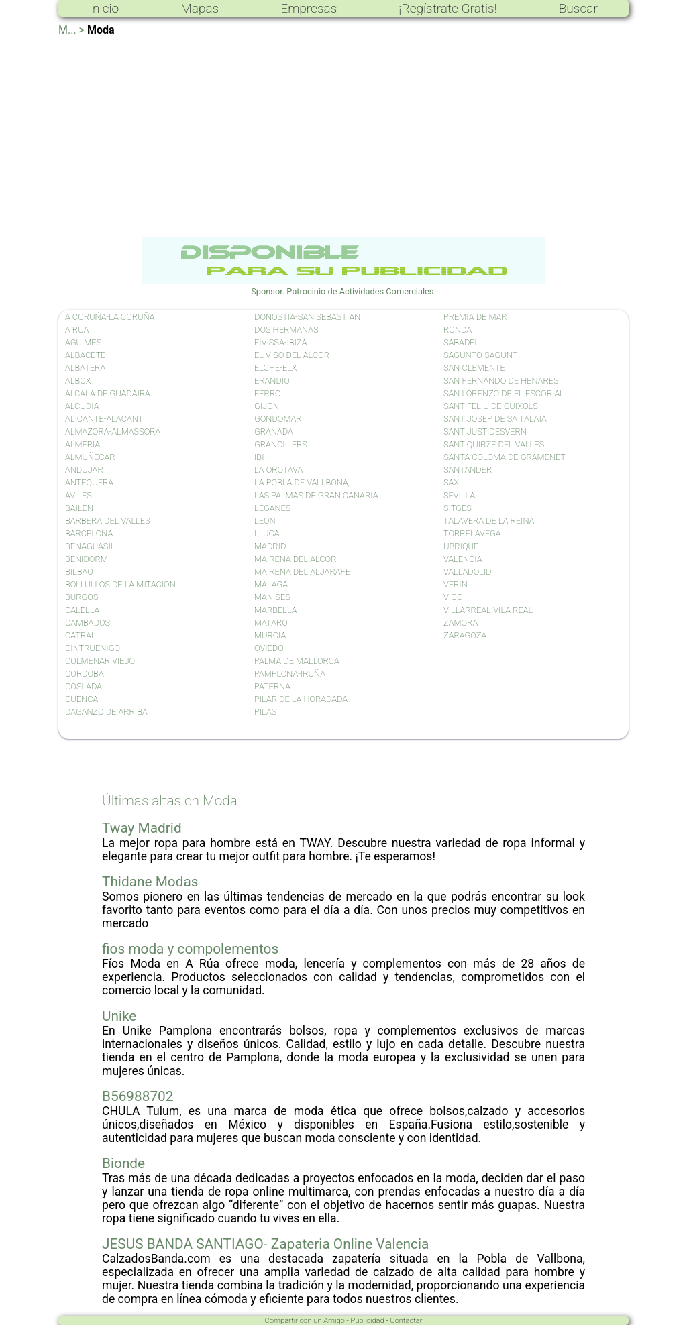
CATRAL (80, 635)
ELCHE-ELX (275, 368)
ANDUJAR (84, 470)
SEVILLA (459, 495)
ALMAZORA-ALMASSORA (112, 431)
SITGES (457, 508)
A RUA (77, 330)
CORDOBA (84, 674)
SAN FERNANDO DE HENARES (501, 381)
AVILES (78, 495)
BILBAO (79, 572)
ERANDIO (272, 381)
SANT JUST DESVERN (485, 431)
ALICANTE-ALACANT (104, 419)
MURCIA (270, 635)
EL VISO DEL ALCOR (291, 355)
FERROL (269, 393)
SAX (451, 482)
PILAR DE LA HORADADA (301, 699)
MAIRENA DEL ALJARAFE (302, 572)
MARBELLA (275, 610)
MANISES (272, 597)
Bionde (123, 1163)
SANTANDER (467, 470)
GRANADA (273, 431)
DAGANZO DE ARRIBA (106, 712)
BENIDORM (86, 559)
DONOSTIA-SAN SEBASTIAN (307, 317)
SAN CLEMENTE (474, 368)
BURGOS (81, 597)
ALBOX (78, 381)
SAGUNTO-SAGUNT (480, 355)
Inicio (104, 8)
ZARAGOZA (464, 635)
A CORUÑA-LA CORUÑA (109, 317)
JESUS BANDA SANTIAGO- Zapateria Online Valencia (265, 1244)
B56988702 (137, 1096)
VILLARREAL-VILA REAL (488, 610)
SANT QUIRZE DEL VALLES (493, 444)
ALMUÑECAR (90, 457)
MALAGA (271, 584)
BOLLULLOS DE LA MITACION (120, 584)
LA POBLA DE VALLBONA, (302, 482)
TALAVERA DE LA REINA (488, 521)
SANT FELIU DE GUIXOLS (490, 406)
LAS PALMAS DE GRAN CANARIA (316, 495)
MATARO (271, 623)
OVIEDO (269, 648)
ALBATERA (85, 368)
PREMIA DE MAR (475, 317)
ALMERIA (82, 444)
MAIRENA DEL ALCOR (295, 559)
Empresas (308, 8)
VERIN (455, 584)
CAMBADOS (87, 623)
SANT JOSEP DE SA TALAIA (495, 419)
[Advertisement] (343, 137)
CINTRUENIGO (92, 648)
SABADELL (463, 342)
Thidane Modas (150, 882)
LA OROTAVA (278, 470)
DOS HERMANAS (286, 330)
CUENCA (81, 699)
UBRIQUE (460, 546)
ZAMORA (460, 623)
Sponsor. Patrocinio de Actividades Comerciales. (343, 286)
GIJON (266, 406)
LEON (265, 521)
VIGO (452, 597)
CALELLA (82, 610)
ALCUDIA (82, 406)
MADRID (270, 546)
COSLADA (83, 686)
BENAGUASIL (90, 546)
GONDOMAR (278, 419)
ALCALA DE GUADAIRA (107, 393)
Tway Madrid (142, 828)
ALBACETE (85, 355)
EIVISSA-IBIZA (280, 342)
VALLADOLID (467, 572)
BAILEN (79, 508)
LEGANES (272, 508)
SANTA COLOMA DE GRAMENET (504, 457)
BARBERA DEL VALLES (107, 521)
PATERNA (272, 686)
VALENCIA (462, 559)
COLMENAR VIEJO (100, 661)
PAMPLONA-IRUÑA (289, 674)
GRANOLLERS (280, 444)
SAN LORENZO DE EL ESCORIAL (503, 393)
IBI (259, 457)
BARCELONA (89, 533)
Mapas (199, 8)
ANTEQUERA (89, 482)
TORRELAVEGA (472, 533)
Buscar (578, 8)
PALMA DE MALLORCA (296, 661)
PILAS (265, 712)
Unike (119, 1016)
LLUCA (267, 533)
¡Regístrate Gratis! (447, 8)
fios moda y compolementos (190, 949)
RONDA (457, 330)
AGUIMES (83, 342)
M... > (71, 29)
